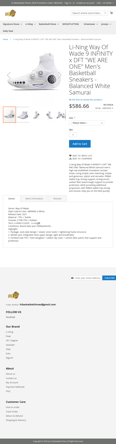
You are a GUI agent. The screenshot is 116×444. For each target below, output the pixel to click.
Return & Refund (14, 415)
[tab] (11, 198)
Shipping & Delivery (16, 420)
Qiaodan (10, 344)
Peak (8, 336)
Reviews (57, 198)
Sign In (68, 2)
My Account (12, 382)
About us (10, 373)
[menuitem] (11, 24)
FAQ (8, 391)
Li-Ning (9, 331)
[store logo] (11, 13)
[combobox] (89, 13)
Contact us (11, 378)
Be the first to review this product (85, 99)
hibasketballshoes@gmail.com (38, 304)
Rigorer (9, 357)
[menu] (58, 27)
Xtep (8, 349)
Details (11, 198)
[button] (105, 3)
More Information (34, 198)
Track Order (12, 411)
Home (5, 39)
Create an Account (85, 2)
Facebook (10, 317)
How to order (12, 407)
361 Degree (12, 340)
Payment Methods (15, 386)
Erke (8, 353)
